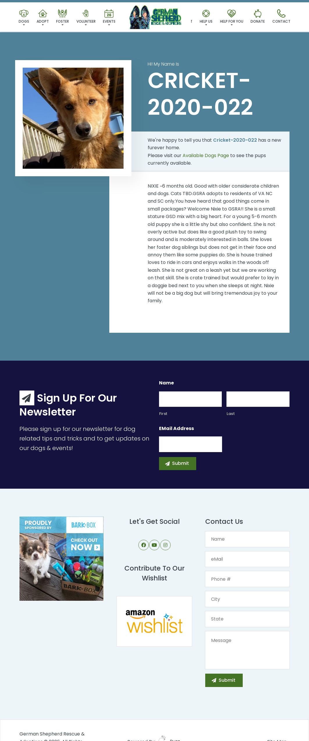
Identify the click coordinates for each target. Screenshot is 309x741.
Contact (281, 16)
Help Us (206, 16)
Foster (62, 16)
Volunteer (86, 16)
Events (109, 16)
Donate (258, 16)
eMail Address (176, 429)
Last (231, 413)
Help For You (231, 16)
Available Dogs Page (206, 155)
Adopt (43, 16)
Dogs (24, 16)
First (163, 413)
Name (166, 383)
